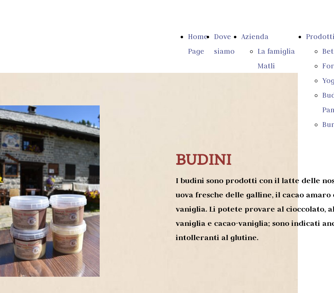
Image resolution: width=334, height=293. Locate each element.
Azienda (255, 36)
